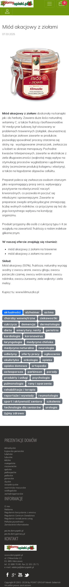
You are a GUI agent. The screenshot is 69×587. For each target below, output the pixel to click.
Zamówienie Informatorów (16, 524)
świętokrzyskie (11, 484)
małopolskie (9, 463)
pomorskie (9, 478)
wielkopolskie (10, 490)
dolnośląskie (10, 448)
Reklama (8, 509)
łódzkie (7, 460)
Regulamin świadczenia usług (18, 518)
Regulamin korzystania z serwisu (20, 512)
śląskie (7, 481)
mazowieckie (10, 466)
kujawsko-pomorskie (14, 451)
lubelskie (8, 454)
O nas (7, 506)
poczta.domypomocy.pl (14, 534)
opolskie (8, 469)
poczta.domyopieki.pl (13, 530)
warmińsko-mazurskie (15, 487)
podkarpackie (10, 472)
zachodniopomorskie (13, 494)
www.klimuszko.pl (27, 292)
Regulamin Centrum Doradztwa (19, 515)
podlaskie (8, 475)
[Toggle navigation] (49, 3)
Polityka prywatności (14, 521)
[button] (61, 3)
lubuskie (8, 457)
